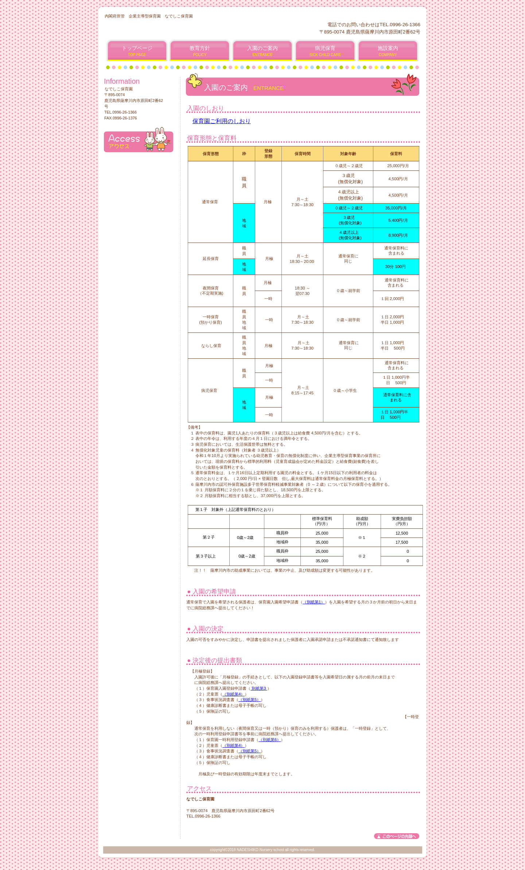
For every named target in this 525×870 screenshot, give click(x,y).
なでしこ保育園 (193, 28)
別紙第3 (258, 688)
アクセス (138, 139)
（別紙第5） (249, 699)
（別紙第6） (269, 739)
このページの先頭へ (396, 836)
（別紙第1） (314, 602)
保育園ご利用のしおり (221, 121)
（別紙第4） (233, 694)
